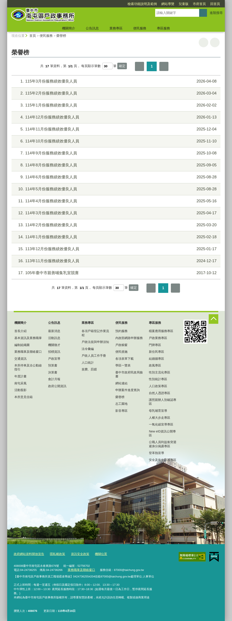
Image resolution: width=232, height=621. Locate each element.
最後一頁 (163, 66)
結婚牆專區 (156, 358)
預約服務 (121, 331)
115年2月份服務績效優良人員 (115, 93)
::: (5, 2)
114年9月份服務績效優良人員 (115, 153)
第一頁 (139, 66)
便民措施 (121, 351)
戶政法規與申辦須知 (95, 342)
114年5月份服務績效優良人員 (115, 189)
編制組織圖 (22, 345)
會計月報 (54, 379)
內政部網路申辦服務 (129, 338)
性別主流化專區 (159, 372)
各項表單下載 (124, 358)
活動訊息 (54, 338)
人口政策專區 (158, 386)
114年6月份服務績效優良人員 (115, 177)
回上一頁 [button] (215, 42)
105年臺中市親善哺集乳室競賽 (115, 273)
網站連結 (121, 383)
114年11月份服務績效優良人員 (115, 129)
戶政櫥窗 (121, 345)
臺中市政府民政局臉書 (129, 374)
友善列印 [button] (203, 42)
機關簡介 (68, 28)
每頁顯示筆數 (91, 66)
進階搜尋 (216, 13)
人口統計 (88, 362)
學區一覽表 (123, 365)
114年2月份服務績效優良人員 (115, 225)
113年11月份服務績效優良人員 (115, 261)
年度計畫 (20, 376)
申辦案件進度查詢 (127, 390)
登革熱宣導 (156, 453)
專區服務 (163, 28)
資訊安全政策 (76, 554)
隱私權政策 (55, 554)
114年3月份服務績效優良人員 (115, 213)
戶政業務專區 (158, 338)
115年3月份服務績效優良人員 (115, 81)
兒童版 (183, 4)
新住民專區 (156, 351)
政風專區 (155, 365)
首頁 (32, 35)
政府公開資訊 (57, 386)
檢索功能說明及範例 (142, 4)
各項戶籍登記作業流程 (95, 333)
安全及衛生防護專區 (162, 460)
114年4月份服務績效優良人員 (115, 201)
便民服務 (139, 28)
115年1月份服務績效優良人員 (115, 105)
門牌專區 (155, 345)
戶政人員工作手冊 (94, 355)
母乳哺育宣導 (158, 410)
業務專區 (116, 28)
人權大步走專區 (159, 417)
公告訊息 (92, 28)
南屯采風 (20, 383)
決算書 (52, 372)
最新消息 (54, 331)
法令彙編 (88, 349)
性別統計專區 (158, 379)
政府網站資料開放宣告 (28, 554)
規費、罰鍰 (89, 369)
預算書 (52, 365)
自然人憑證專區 (159, 393)
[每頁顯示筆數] (107, 66)
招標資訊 (54, 351)
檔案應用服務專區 (161, 331)
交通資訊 (20, 358)
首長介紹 (20, 331)
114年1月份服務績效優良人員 (115, 237)
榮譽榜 (61, 35)
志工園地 (121, 403)
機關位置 (96, 554)
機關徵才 (54, 345)
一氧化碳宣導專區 (161, 424)
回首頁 (215, 4)
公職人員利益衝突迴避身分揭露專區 (162, 444)
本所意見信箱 (23, 397)
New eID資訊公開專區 (162, 433)
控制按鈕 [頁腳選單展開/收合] (213, 319)
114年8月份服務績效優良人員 (115, 165)
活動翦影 (20, 390)
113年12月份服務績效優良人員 (115, 249)
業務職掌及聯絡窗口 (28, 351)
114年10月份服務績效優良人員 (115, 141)
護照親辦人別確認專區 (162, 401)
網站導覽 (167, 4)
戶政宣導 (54, 358)
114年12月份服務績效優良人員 (115, 117)
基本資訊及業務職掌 (28, 338)
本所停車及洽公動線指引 (28, 367)
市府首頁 (199, 4)
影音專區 (121, 410)
